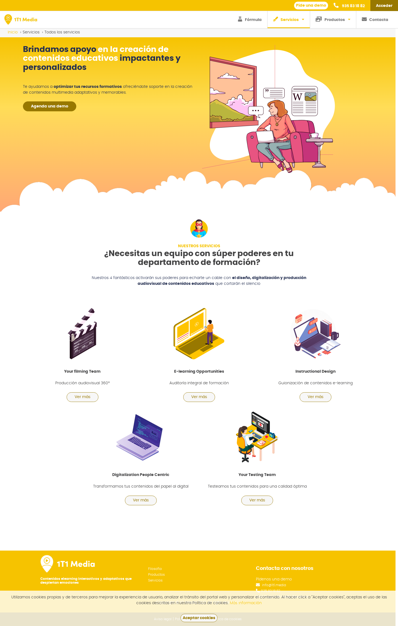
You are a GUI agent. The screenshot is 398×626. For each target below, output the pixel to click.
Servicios (286, 19)
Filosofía (155, 568)
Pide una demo (311, 5)
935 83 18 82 (349, 5)
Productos (330, 19)
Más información (246, 603)
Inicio (13, 32)
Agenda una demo (49, 106)
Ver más (82, 397)
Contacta (375, 19)
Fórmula (250, 19)
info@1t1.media (274, 585)
